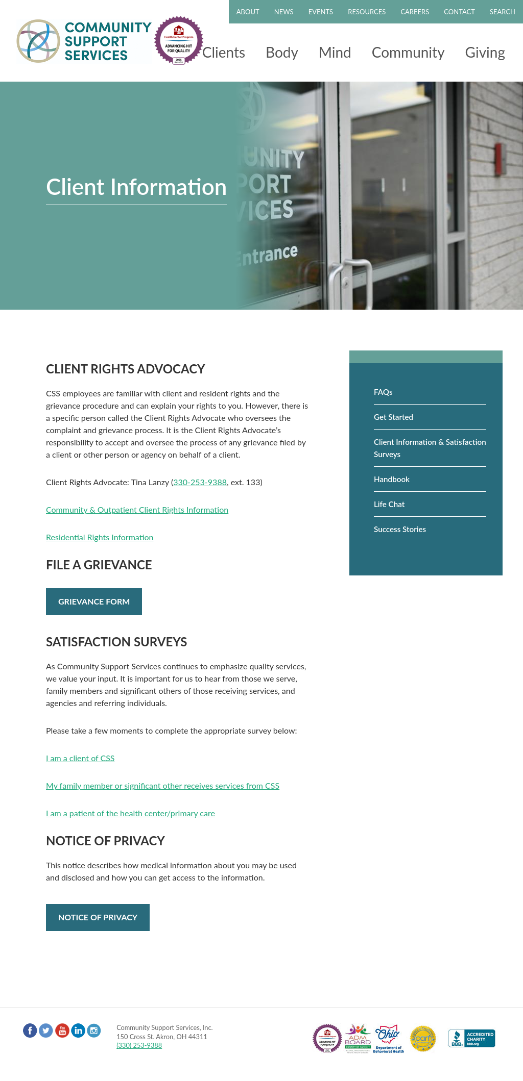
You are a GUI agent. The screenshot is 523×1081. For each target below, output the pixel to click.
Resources (367, 12)
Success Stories (400, 529)
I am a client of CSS (80, 758)
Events (320, 12)
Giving (485, 52)
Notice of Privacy (97, 917)
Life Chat (389, 504)
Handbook (392, 479)
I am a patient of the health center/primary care (130, 813)
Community (408, 52)
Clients (223, 52)
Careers (414, 12)
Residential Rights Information (100, 537)
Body (282, 52)
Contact (459, 12)
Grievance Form (94, 601)
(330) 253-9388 (139, 1045)
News (284, 12)
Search (502, 12)
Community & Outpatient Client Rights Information (137, 509)
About (247, 12)
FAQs (383, 391)
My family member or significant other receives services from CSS (162, 785)
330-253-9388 (200, 482)
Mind (335, 52)
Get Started (393, 416)
